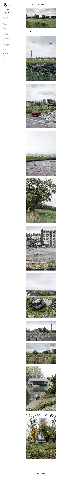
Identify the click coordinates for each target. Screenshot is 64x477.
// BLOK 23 (5, 16)
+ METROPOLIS (6, 12)
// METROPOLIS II (6, 14)
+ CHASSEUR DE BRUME (7, 22)
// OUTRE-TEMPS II (6, 34)
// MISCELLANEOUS (6, 44)
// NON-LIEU (5, 39)
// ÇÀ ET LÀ (5, 49)
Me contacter (5, 53)
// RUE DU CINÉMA (6, 17)
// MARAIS (4, 27)
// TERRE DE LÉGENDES (7, 25)
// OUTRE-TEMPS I (6, 33)
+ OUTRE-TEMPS (6, 32)
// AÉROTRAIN (5, 37)
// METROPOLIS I (5, 13)
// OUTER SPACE (5, 19)
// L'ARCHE (4, 18)
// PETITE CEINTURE (6, 35)
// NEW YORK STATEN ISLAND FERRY (9, 23)
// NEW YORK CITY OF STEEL (7, 43)
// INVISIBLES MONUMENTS (7, 46)
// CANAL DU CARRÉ (6, 24)
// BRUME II (5, 29)
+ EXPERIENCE (5, 41)
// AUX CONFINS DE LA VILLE (7, 48)
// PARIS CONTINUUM (6, 38)
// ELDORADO (5, 45)
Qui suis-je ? (5, 51)
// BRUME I (5, 28)
